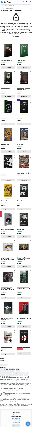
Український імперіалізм (6, 60)
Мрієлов (18, 371)
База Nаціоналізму (5, 88)
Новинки (2, 360)
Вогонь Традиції (20, 144)
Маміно (21, 374)
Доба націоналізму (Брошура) (24, 318)
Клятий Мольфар (21, 60)
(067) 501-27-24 (16, 418)
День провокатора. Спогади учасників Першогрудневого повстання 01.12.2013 (23, 258)
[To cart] (8, 67)
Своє (1, 369)
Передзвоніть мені (16, 422)
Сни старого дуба (9, 374)
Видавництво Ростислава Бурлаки (7, 371)
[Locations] (23, 2)
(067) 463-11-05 (16, 420)
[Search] (2, 5)
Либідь (17, 369)
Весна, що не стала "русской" (7, 229)
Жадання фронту (5, 144)
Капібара (6, 369)
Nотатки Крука (20, 229)
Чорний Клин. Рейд (5, 172)
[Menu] (2, 2)
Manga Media (12, 369)
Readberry (2, 374)
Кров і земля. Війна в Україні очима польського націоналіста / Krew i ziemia (7, 258)
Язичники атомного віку (6, 116)
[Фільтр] (1, 214)
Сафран (16, 374)
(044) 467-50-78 (16, 419)
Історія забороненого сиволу (23, 347)
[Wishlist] (14, 46)
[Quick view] (14, 44)
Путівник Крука (20, 200)
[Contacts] (26, 2)
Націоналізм (20, 116)
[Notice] (24, 353)
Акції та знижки (3, 364)
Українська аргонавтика (6, 347)
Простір (26, 374)
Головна (2, 8)
